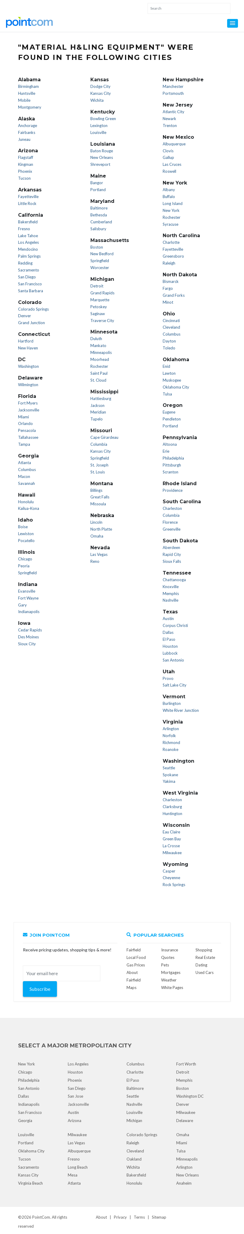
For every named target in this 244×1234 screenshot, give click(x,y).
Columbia (98, 444)
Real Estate (205, 957)
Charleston (172, 508)
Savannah (26, 483)
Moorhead (99, 359)
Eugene (169, 412)
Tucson (24, 178)
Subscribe (40, 989)
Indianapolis (28, 611)
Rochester (99, 366)
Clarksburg (172, 806)
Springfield (27, 572)
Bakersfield (28, 221)
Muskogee (172, 380)
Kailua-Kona (28, 508)
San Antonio (173, 660)
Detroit (96, 286)
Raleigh (169, 263)
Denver (24, 315)
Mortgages (170, 972)
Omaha (96, 536)
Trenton (170, 125)
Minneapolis (101, 352)
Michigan (134, 1120)
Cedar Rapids (30, 630)
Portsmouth (173, 93)
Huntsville (26, 93)
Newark (169, 118)
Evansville (26, 591)
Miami (23, 416)
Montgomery (29, 107)
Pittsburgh (172, 465)
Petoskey (98, 306)
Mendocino (28, 249)
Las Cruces (172, 164)
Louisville (98, 132)
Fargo (168, 288)
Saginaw (97, 313)
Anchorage (27, 125)
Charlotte (171, 242)
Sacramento (28, 270)
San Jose (75, 1096)
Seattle (169, 767)
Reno (94, 561)
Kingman (25, 164)
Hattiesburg (100, 398)
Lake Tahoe (28, 235)
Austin (168, 618)
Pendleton (172, 419)
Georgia (25, 1120)
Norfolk (169, 735)
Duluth (96, 338)
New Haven (28, 348)
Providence (173, 490)
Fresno (24, 228)
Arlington (171, 728)
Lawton (169, 373)
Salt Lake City (174, 685)
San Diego (27, 276)
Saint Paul (99, 373)
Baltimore (99, 208)
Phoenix (25, 171)
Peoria (24, 565)
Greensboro (173, 256)
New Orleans (101, 157)
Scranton (170, 472)
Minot (168, 302)
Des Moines (28, 636)
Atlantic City (173, 111)
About (101, 1217)
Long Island (173, 203)
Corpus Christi (175, 625)
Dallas (168, 632)
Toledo (169, 348)
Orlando (25, 423)
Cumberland (101, 221)
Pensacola (27, 430)
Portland (98, 189)
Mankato (98, 345)
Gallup (168, 157)
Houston (170, 646)
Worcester (99, 267)
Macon (24, 476)
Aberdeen (171, 547)
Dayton (169, 341)
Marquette (99, 299)
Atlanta (24, 462)
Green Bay (172, 838)
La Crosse (171, 845)
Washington (28, 366)
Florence (170, 522)
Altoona (170, 444)
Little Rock (27, 203)
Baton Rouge (101, 150)
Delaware (184, 1120)
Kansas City (100, 93)
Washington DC (190, 1096)
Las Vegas (99, 554)
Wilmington (28, 384)
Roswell (169, 171)
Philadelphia (173, 458)
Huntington (172, 813)
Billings (96, 490)
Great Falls (99, 497)
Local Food (136, 957)
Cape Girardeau (104, 437)
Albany (169, 189)
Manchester (173, 86)
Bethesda (98, 214)
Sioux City (27, 643)
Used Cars (205, 972)
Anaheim (184, 1183)
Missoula (98, 503)
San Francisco (30, 283)
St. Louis (97, 472)
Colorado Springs (33, 309)
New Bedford (102, 253)
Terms (139, 1217)
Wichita (97, 100)
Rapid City (172, 554)
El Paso (169, 639)
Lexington (99, 125)
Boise (23, 526)
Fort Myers (28, 403)
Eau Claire (171, 831)
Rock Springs (174, 884)
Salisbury (98, 228)
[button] (232, 23)
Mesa (72, 1175)
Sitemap (159, 1217)
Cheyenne (171, 877)
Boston (96, 247)
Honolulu (26, 501)
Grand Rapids (102, 292)
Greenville (171, 529)
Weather (169, 980)
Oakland (134, 1159)
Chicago (25, 559)
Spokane (170, 774)
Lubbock (170, 653)
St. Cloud (98, 380)
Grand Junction (31, 322)
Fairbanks (26, 132)
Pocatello (26, 540)
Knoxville (171, 586)
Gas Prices (136, 965)
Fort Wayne (28, 598)
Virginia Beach (30, 1183)
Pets (165, 965)
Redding (25, 263)
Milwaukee (172, 852)
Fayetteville (28, 196)
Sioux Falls (172, 561)
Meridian (98, 412)
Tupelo (96, 419)
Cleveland (171, 327)
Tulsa (167, 394)
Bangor (96, 182)
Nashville (170, 600)
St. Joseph (99, 465)
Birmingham (28, 86)
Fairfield (134, 949)
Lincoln (96, 522)
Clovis (168, 150)
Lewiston (26, 533)
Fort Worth (186, 1064)
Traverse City (102, 320)
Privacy (120, 1217)
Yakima (169, 781)
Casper (169, 871)
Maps (131, 987)
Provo (168, 678)
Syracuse (170, 224)
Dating (201, 965)
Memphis (171, 593)
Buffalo (169, 196)
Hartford (25, 341)
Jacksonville (28, 410)
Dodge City (100, 86)
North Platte (101, 529)
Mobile (24, 100)
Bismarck (171, 281)
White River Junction (181, 710)
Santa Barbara (30, 290)
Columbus (27, 469)
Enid (166, 366)
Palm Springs (29, 256)
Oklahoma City (176, 387)
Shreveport (100, 164)
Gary (22, 605)
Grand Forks (174, 295)
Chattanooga (174, 579)
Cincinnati (171, 320)
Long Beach (78, 1167)
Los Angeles (28, 242)
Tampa (24, 444)
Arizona (74, 1120)
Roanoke (170, 749)
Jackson (97, 405)
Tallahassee (28, 437)
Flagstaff (25, 157)
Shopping (204, 949)
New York (171, 210)
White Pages (172, 987)
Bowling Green (103, 118)
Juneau (24, 139)
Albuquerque (174, 143)
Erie (166, 451)
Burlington (172, 703)
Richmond (171, 742)
